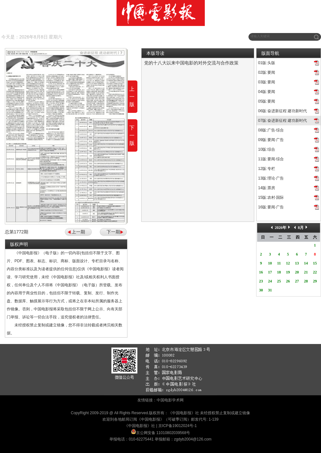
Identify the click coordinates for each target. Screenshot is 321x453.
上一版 (131, 96)
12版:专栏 (266, 168)
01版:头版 (266, 63)
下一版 (131, 135)
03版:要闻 (266, 82)
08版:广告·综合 (271, 130)
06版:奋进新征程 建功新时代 (282, 111)
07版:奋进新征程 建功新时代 (282, 120)
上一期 (78, 231)
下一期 (113, 231)
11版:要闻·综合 (271, 159)
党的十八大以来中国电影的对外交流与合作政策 (191, 62)
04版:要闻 (266, 91)
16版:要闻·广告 (271, 207)
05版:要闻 (266, 101)
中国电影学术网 (170, 400)
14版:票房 (266, 188)
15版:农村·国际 (271, 197)
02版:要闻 (266, 72)
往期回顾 (78, 36)
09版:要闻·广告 (271, 140)
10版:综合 (266, 149)
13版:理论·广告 (271, 178)
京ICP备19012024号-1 (177, 426)
